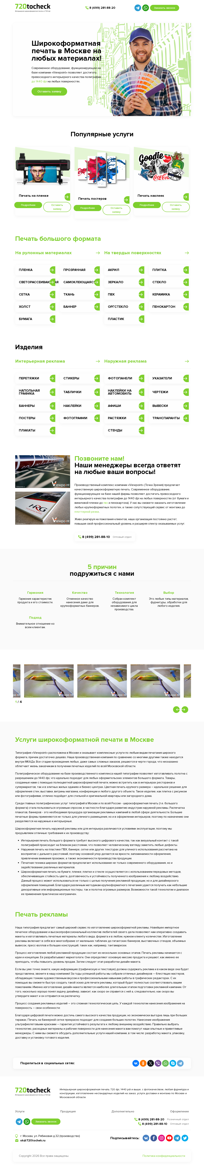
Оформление (179, 1111)
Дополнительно (122, 1111)
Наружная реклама (125, 361)
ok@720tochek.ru (32, 1140)
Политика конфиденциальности (164, 1156)
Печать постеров (92, 199)
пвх (105, 503)
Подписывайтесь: (124, 1138)
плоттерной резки (87, 512)
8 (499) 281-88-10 (96, 537)
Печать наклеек (151, 196)
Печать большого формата (58, 239)
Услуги (19, 1111)
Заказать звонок (164, 7)
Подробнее (28, 205)
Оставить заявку (49, 91)
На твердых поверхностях (132, 253)
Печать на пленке (34, 196)
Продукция (68, 1111)
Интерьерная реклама (40, 361)
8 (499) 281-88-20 (102, 8)
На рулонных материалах (43, 253)
